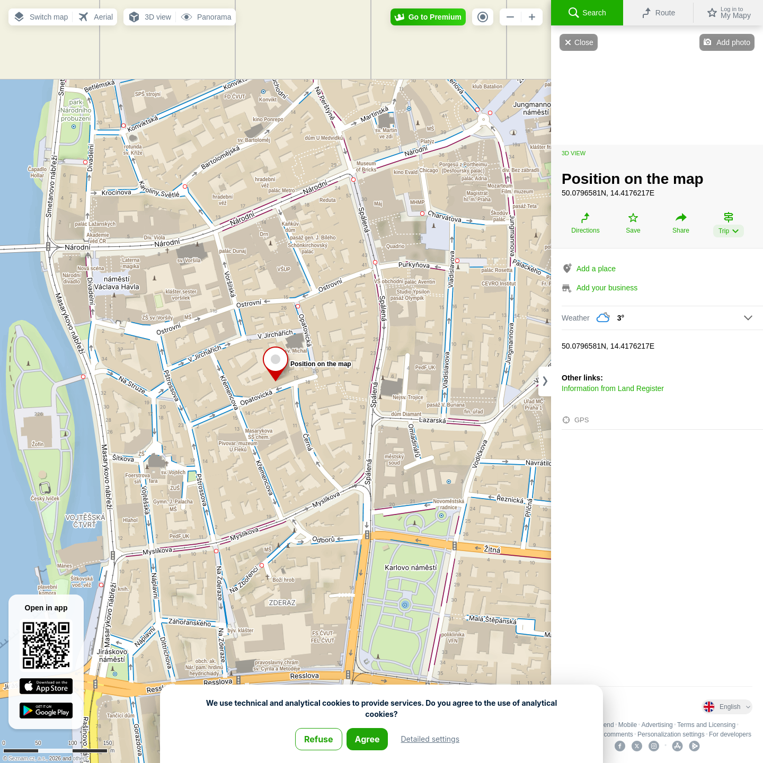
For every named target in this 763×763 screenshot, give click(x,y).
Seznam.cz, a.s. (27, 758)
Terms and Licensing (706, 725)
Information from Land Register (613, 388)
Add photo (733, 42)
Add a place (596, 268)
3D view (573, 153)
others (80, 758)
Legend (603, 725)
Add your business (606, 287)
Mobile (627, 725)
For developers (730, 734)
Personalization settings (671, 734)
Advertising (656, 725)
